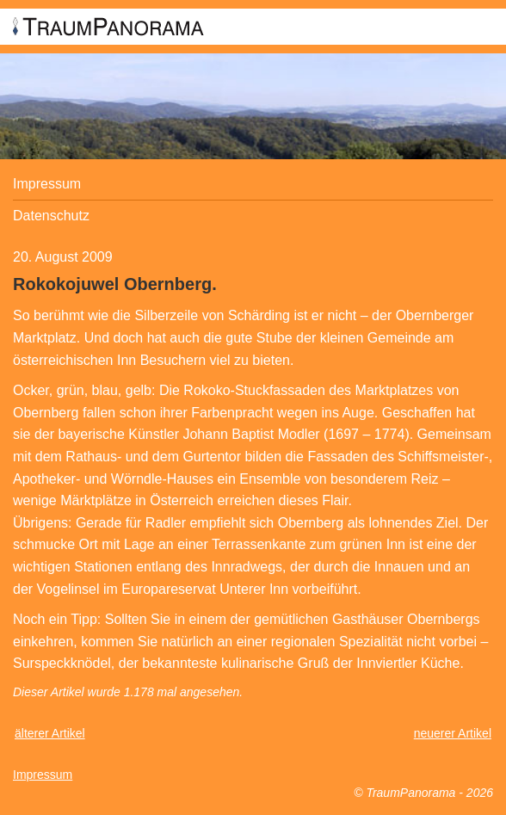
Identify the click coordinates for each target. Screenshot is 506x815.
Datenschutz (51, 215)
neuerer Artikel (452, 733)
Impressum (47, 183)
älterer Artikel (50, 733)
